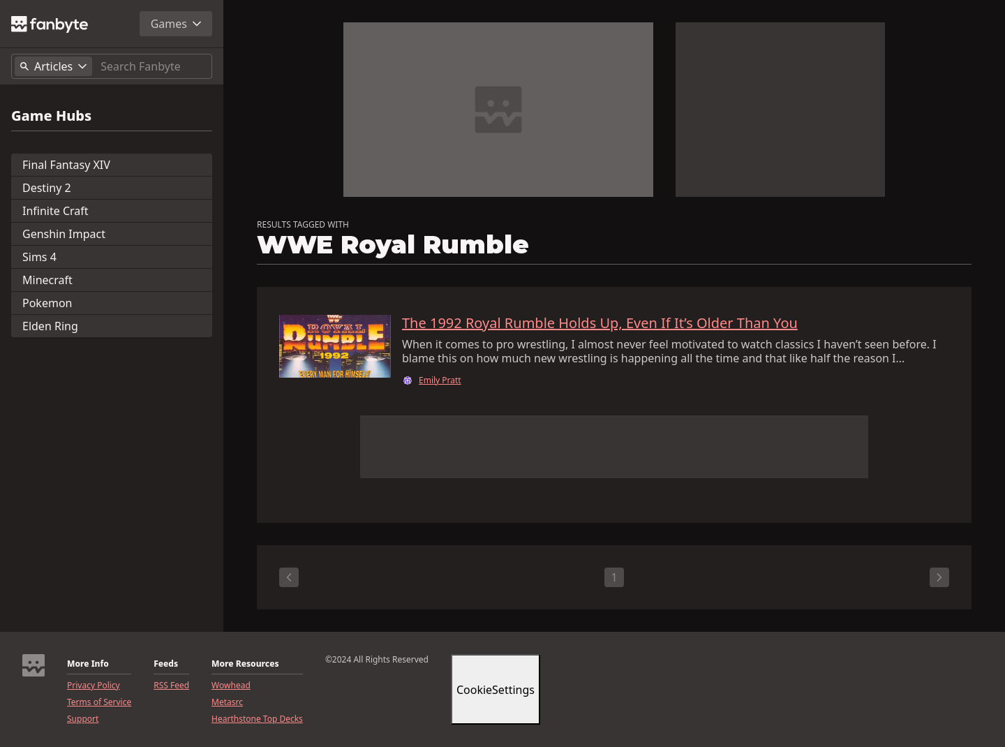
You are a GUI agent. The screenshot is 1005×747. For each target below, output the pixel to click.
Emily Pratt (440, 380)
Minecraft (47, 280)
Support (82, 719)
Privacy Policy (93, 685)
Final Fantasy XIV (66, 164)
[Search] (153, 66)
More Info (88, 664)
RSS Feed (171, 685)
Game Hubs (51, 116)
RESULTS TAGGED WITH (303, 224)
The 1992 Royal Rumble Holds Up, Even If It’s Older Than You (600, 323)
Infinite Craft (55, 211)
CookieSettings (495, 689)
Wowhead (231, 685)
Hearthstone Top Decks (257, 719)
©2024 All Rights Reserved (377, 659)
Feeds (166, 664)
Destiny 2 (46, 187)
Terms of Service (99, 702)
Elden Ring (50, 326)
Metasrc (227, 702)
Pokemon (47, 303)
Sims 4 (39, 257)
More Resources (244, 664)
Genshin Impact (63, 234)
